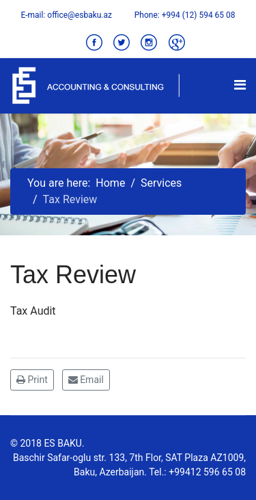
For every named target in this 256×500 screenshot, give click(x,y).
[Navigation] (240, 85)
